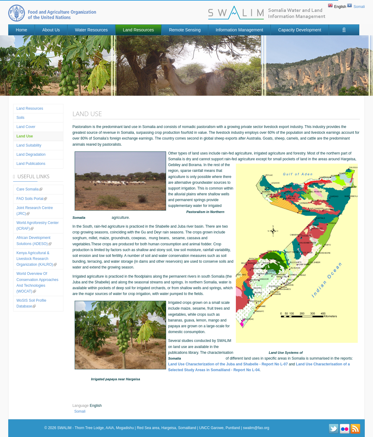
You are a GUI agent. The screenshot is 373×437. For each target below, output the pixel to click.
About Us (51, 29)
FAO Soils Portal (31, 199)
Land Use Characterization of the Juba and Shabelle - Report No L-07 (228, 364)
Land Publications (30, 164)
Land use (24, 136)
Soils (20, 117)
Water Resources (91, 29)
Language (81, 405)
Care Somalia (29, 189)
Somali (359, 7)
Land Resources (138, 29)
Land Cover (25, 127)
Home (21, 29)
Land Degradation (30, 154)
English (340, 7)
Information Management (239, 29)
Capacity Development (299, 29)
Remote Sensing (185, 29)
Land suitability (28, 145)
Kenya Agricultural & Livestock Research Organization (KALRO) (36, 259)
